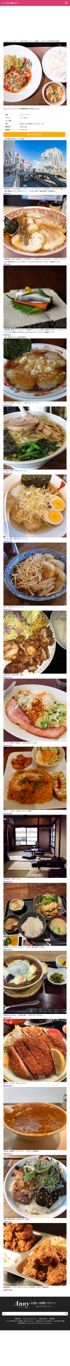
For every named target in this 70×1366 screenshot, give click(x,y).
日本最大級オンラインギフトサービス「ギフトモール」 (35, 1323)
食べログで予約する (34, 134)
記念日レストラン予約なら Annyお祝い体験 (50, 1321)
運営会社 (18, 1318)
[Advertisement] (35, 21)
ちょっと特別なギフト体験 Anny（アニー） (20, 1321)
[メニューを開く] (65, 2)
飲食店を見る (7, 405)
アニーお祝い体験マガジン (10, 3)
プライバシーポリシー (30, 1318)
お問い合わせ (43, 1318)
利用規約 (52, 1318)
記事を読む (7, 193)
